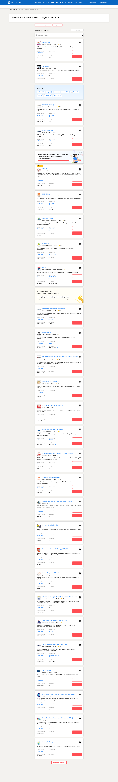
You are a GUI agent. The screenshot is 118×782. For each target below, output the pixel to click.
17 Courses (40, 342)
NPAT (54, 342)
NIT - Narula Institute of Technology (52, 428)
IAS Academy (46, 66)
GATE (53, 228)
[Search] (85, 2)
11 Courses (40, 276)
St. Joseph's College (48, 741)
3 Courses (40, 511)
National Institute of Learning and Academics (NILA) (57, 717)
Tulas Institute (46, 243)
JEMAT (54, 276)
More (81, 2)
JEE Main (54, 253)
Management (57, 25)
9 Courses (40, 253)
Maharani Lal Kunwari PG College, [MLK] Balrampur (57, 548)
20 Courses (40, 228)
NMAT (50, 342)
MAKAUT (44, 267)
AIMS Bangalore (46, 42)
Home (10, 9)
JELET (50, 276)
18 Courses (40, 487)
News (76, 2)
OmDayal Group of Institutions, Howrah (53, 308)
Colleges (15, 9)
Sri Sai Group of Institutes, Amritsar (52, 405)
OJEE (53, 630)
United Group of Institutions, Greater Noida (54, 620)
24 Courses (40, 115)
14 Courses (40, 391)
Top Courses (46, 2)
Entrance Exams (55, 2)
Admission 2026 (69, 2)
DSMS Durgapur (46, 669)
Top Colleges (38, 2)
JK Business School (47, 130)
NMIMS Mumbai (46, 332)
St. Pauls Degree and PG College (51, 572)
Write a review (92, 2)
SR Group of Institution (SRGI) (50, 524)
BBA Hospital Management (43, 25)
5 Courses (40, 318)
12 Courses (40, 202)
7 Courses (40, 367)
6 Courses (40, 180)
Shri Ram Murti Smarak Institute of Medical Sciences (57, 452)
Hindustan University (48, 105)
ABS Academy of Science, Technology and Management (58, 693)
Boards (62, 2)
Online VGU (45, 168)
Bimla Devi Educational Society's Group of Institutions (58, 500)
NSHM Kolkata (46, 193)
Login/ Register (104, 2)
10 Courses (40, 535)
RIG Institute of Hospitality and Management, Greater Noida (59, 596)
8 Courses (40, 53)
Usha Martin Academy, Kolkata (51, 476)
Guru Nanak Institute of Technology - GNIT (54, 644)
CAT (50, 115)
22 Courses (40, 75)
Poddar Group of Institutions (50, 381)
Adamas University (47, 217)
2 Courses (40, 141)
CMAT (53, 115)
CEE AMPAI (51, 654)
